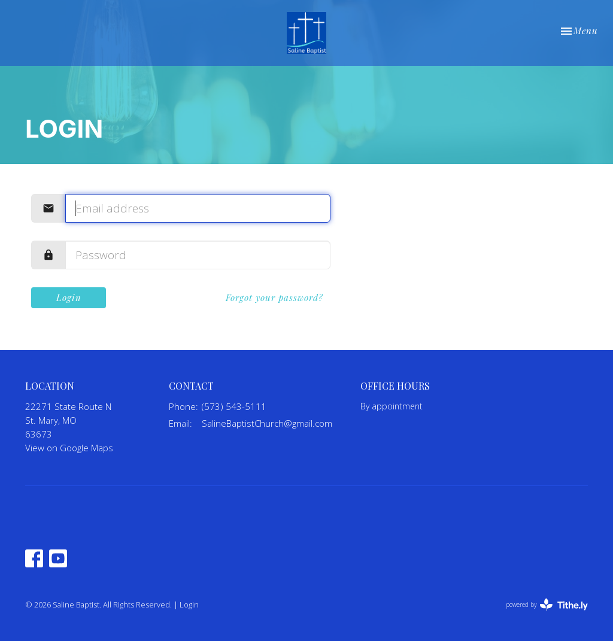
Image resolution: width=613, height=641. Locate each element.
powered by (547, 605)
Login (68, 297)
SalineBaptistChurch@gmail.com (267, 423)
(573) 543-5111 (234, 406)
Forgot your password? (274, 297)
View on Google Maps (69, 448)
